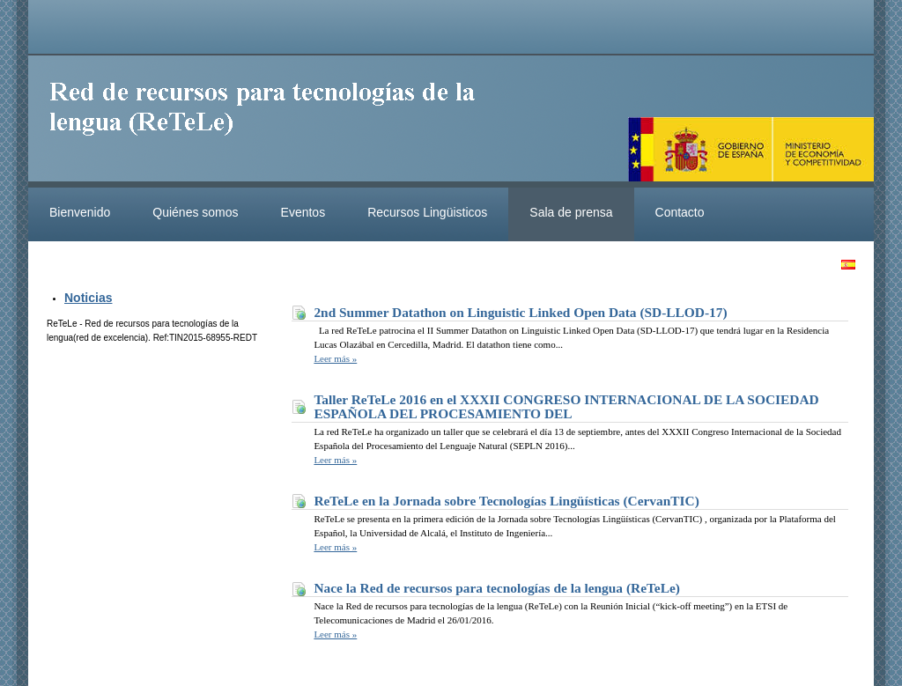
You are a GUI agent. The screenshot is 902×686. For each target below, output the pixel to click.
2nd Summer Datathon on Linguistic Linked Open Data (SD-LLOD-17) (520, 312)
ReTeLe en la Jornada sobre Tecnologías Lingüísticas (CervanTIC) (506, 500)
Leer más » (335, 358)
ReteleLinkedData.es (270, 121)
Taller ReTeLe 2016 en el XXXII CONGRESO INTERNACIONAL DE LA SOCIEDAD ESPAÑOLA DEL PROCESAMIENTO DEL (566, 406)
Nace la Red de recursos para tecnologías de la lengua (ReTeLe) (497, 587)
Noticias (88, 298)
